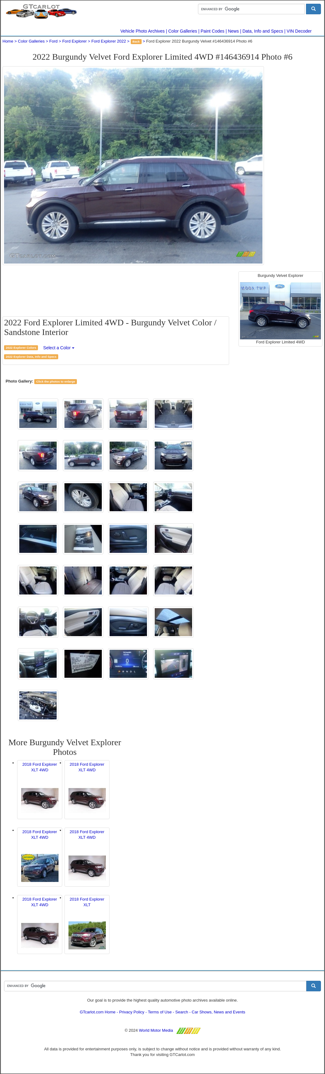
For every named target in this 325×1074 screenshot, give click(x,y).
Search (181, 1012)
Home (7, 41)
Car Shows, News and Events (218, 1012)
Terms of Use (160, 1012)
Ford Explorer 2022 (108, 41)
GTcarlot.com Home (97, 1012)
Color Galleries (182, 31)
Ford (53, 41)
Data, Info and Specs (263, 31)
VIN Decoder (299, 31)
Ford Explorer (74, 41)
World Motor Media (156, 1030)
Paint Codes (212, 31)
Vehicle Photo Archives (142, 31)
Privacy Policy (131, 1012)
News (233, 31)
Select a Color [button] (58, 347)
